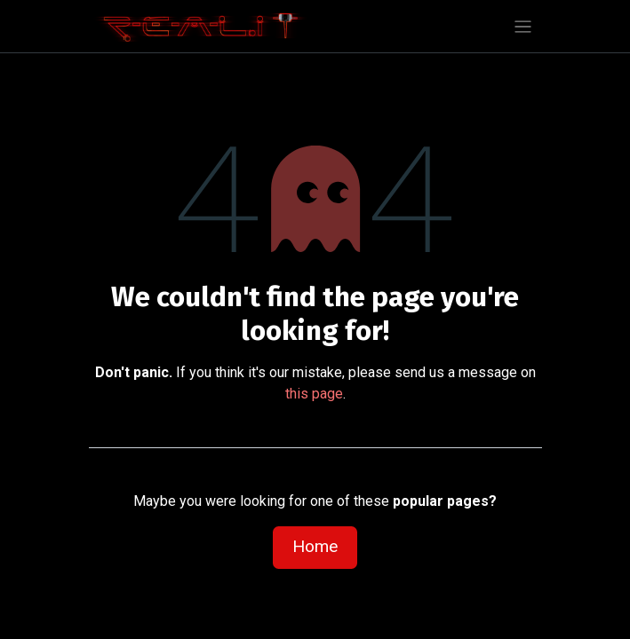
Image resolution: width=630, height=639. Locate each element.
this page (314, 393)
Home (315, 546)
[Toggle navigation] (523, 26)
